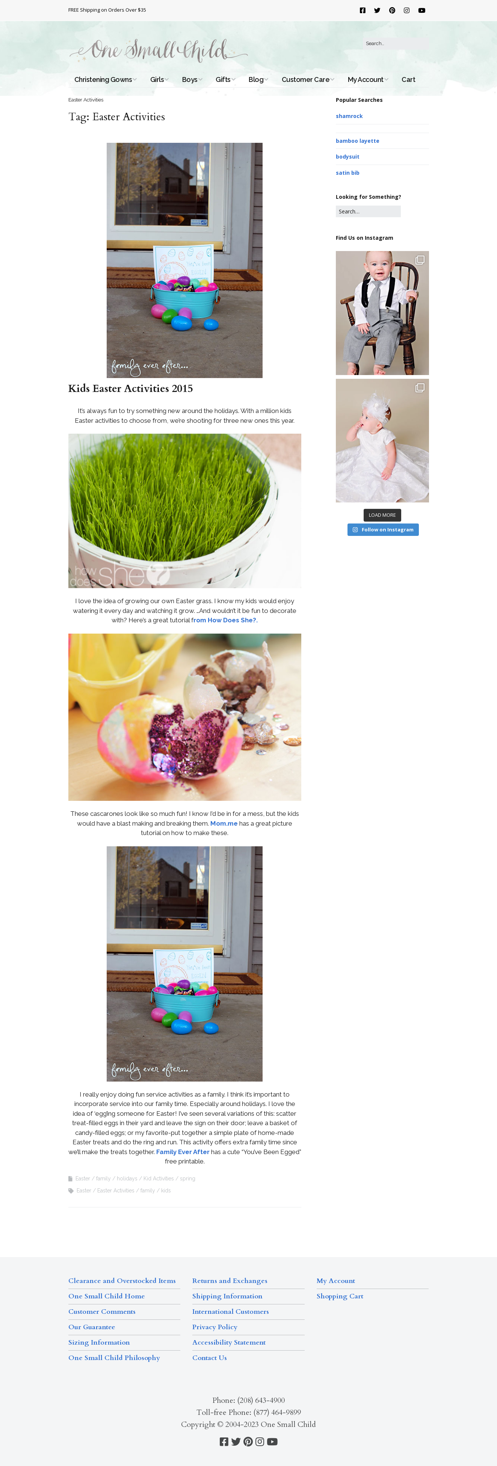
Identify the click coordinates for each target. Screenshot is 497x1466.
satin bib (348, 172)
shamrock (349, 116)
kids (166, 1191)
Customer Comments (102, 1311)
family (103, 1179)
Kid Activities (159, 1179)
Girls (157, 79)
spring (187, 1179)
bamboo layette (357, 140)
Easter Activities (115, 1191)
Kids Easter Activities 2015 (130, 388)
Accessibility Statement (229, 1342)
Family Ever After (183, 1152)
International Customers (230, 1311)
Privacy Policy (214, 1327)
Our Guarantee (91, 1327)
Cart (408, 79)
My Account (366, 79)
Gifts (223, 79)
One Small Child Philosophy (114, 1358)
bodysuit (348, 156)
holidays (127, 1179)
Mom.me (224, 823)
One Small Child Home (106, 1296)
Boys (190, 79)
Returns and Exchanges (229, 1281)
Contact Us (209, 1358)
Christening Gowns (103, 79)
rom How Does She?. (225, 620)
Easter (83, 1179)
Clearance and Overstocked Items (122, 1281)
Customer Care (306, 79)
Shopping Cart (340, 1296)
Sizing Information (99, 1342)
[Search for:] (396, 44)
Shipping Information (227, 1296)
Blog (256, 79)
